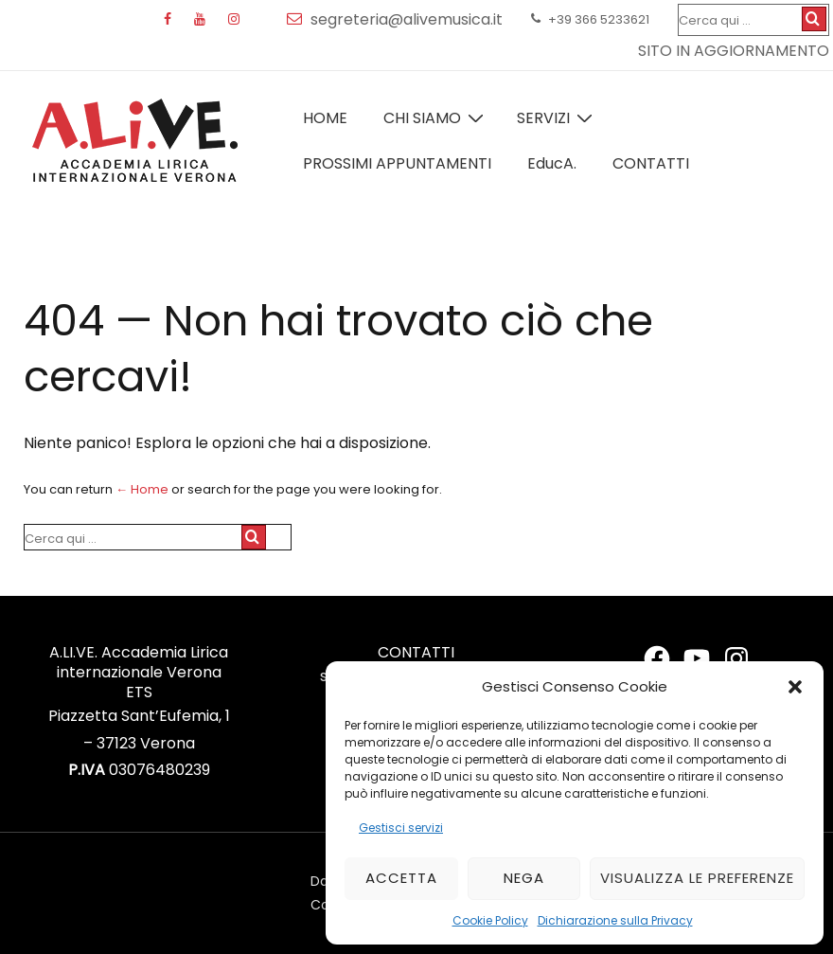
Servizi (557, 117)
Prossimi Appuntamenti (397, 163)
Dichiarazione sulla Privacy (615, 920)
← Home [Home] (141, 489)
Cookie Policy (490, 920)
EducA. (551, 163)
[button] (795, 686)
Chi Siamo (435, 117)
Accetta (401, 878)
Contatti (650, 163)
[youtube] (204, 19)
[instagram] (236, 19)
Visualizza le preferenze (697, 878)
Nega (524, 878)
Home (325, 118)
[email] (298, 19)
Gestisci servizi (401, 827)
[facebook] (172, 19)
